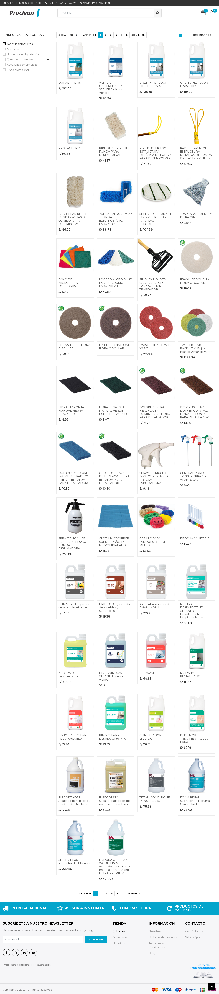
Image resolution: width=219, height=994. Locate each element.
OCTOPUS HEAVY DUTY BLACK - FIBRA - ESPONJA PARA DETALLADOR (115, 476)
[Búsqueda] (157, 13)
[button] (203, 33)
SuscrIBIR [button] (96, 937)
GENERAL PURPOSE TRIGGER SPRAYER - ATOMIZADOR (194, 474)
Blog (152, 951)
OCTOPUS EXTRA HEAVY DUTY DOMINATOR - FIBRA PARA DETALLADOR (154, 410)
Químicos (118, 929)
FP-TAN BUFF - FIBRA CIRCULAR (74, 344)
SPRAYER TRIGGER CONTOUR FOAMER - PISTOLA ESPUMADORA (154, 476)
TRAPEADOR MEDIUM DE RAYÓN (196, 213)
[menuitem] (54, 24)
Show (62, 33)
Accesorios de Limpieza (22, 63)
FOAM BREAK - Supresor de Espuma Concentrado (195, 799)
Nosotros (155, 929)
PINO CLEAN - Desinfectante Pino (112, 735)
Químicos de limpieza (21, 57)
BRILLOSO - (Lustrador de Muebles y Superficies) (115, 605)
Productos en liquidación (23, 52)
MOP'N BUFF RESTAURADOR (191, 672)
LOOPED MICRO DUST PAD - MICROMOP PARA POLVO (115, 281)
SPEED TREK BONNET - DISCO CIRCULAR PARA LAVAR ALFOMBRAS (155, 217)
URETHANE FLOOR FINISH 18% (194, 82)
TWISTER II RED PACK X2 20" (155, 344)
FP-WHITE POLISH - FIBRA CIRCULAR (194, 279)
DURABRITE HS (69, 81)
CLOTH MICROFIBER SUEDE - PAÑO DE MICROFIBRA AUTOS (114, 540)
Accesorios (119, 935)
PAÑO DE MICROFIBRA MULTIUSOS (68, 281)
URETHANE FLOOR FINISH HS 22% (153, 82)
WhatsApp (192, 935)
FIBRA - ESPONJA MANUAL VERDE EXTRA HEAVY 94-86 (113, 409)
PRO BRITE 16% (69, 146)
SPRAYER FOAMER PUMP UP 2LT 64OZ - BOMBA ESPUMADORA (73, 541)
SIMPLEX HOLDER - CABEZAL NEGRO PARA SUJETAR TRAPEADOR (153, 282)
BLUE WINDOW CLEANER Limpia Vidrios (111, 674)
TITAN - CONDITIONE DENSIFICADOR (154, 797)
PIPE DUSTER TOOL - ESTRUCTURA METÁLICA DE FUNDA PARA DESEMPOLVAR (155, 151)
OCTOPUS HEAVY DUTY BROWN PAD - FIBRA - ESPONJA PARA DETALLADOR (195, 410)
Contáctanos (194, 929)
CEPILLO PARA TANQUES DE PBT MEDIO (152, 540)
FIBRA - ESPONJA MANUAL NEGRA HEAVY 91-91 (71, 409)
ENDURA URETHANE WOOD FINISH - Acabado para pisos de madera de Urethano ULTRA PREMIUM (115, 864)
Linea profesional (18, 68)
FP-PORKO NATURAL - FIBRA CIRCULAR (115, 344)
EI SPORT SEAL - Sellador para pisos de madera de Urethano (114, 799)
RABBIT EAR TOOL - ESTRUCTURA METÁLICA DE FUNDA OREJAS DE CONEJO (196, 151)
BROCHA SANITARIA (195, 536)
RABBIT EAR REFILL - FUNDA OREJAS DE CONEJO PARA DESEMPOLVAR (73, 217)
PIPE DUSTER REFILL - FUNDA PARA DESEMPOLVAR (115, 150)
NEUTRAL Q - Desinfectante (68, 672)
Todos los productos (20, 42)
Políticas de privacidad (164, 935)
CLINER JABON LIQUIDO (150, 735)
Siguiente (138, 33)
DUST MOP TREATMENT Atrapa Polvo (194, 737)
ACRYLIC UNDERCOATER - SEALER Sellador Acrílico (111, 86)
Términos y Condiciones (157, 943)
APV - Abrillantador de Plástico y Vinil (155, 603)
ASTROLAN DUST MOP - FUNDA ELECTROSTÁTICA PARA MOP (115, 217)
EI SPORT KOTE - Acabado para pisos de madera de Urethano (74, 799)
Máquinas (13, 47)
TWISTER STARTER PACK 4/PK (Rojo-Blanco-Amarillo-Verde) (196, 346)
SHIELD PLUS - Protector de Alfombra (74, 859)
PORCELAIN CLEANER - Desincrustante (74, 735)
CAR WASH (147, 671)
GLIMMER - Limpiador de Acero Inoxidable (73, 603)
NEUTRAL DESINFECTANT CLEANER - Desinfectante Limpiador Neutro (192, 608)
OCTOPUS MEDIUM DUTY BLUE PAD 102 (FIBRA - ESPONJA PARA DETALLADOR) (73, 476)
